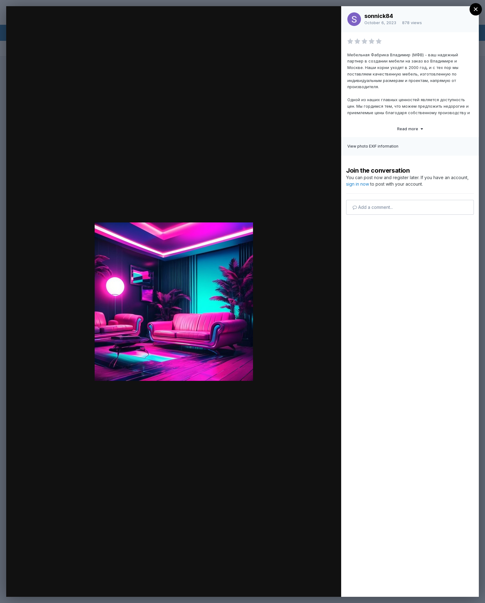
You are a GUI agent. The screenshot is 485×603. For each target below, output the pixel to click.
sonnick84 (378, 16)
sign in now (357, 184)
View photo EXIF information (372, 146)
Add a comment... (373, 207)
